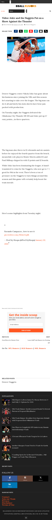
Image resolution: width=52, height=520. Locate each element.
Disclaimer (7, 503)
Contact (5, 497)
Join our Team (8, 499)
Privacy (5, 501)
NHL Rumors (40, 348)
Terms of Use (8, 505)
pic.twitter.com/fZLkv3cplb (16, 235)
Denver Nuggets (31, 24)
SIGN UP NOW (26, 330)
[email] (26, 325)
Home (3, 11)
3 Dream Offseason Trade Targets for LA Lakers (29, 436)
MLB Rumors (26, 348)
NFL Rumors (13, 348)
